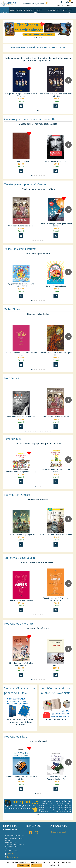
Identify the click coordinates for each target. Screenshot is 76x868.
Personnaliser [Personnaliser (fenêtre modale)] (50, 865)
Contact (9, 854)
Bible (12, 10)
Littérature (28, 10)
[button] (6, 31)
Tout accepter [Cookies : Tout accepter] (23, 865)
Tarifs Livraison (11, 857)
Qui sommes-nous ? (58, 832)
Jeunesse (51, 10)
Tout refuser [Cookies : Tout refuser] (36, 865)
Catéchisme (60, 10)
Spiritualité (18, 10)
